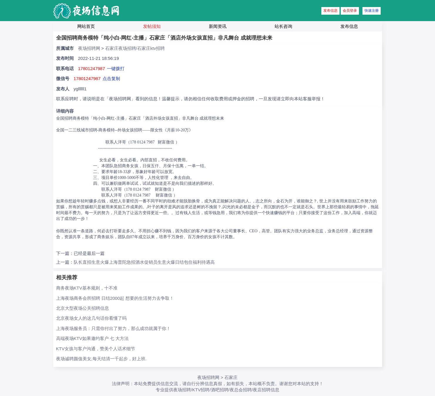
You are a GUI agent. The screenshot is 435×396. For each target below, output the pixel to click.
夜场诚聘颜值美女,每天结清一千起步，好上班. (101, 358)
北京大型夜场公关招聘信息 (82, 308)
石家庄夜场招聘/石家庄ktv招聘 (135, 48)
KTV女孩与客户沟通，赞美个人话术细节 (95, 348)
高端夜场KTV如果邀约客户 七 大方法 (92, 338)
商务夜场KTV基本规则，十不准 (86, 287)
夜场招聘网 (89, 48)
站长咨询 (283, 26)
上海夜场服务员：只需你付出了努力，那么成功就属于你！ (113, 328)
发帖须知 (152, 26)
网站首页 (86, 26)
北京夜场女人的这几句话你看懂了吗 (91, 318)
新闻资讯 (217, 26)
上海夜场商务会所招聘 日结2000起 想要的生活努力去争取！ (115, 298)
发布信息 (330, 11)
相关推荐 (66, 277)
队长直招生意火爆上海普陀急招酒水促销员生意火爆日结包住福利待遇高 (144, 262)
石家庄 (231, 377)
